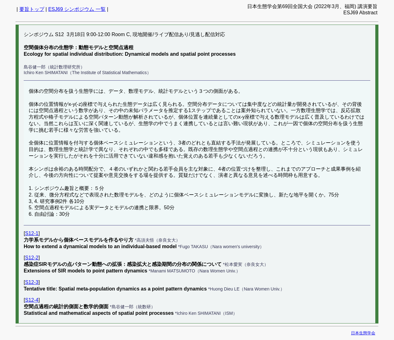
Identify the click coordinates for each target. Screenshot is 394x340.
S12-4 (31, 300)
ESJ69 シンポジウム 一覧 (77, 9)
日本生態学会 (363, 333)
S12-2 (31, 257)
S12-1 (31, 233)
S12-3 (31, 282)
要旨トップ (31, 9)
